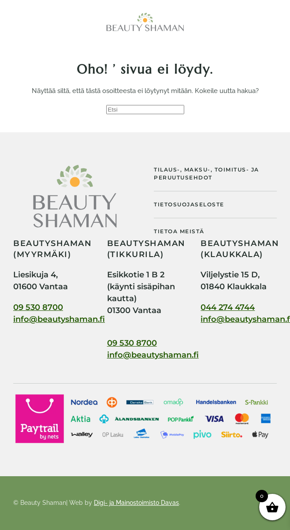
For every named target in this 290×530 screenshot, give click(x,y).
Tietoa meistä (179, 231)
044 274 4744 (228, 307)
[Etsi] (145, 109)
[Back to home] (145, 22)
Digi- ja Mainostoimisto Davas (136, 502)
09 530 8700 (38, 307)
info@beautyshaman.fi (59, 319)
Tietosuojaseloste (189, 204)
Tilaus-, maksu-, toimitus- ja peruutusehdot (206, 173)
